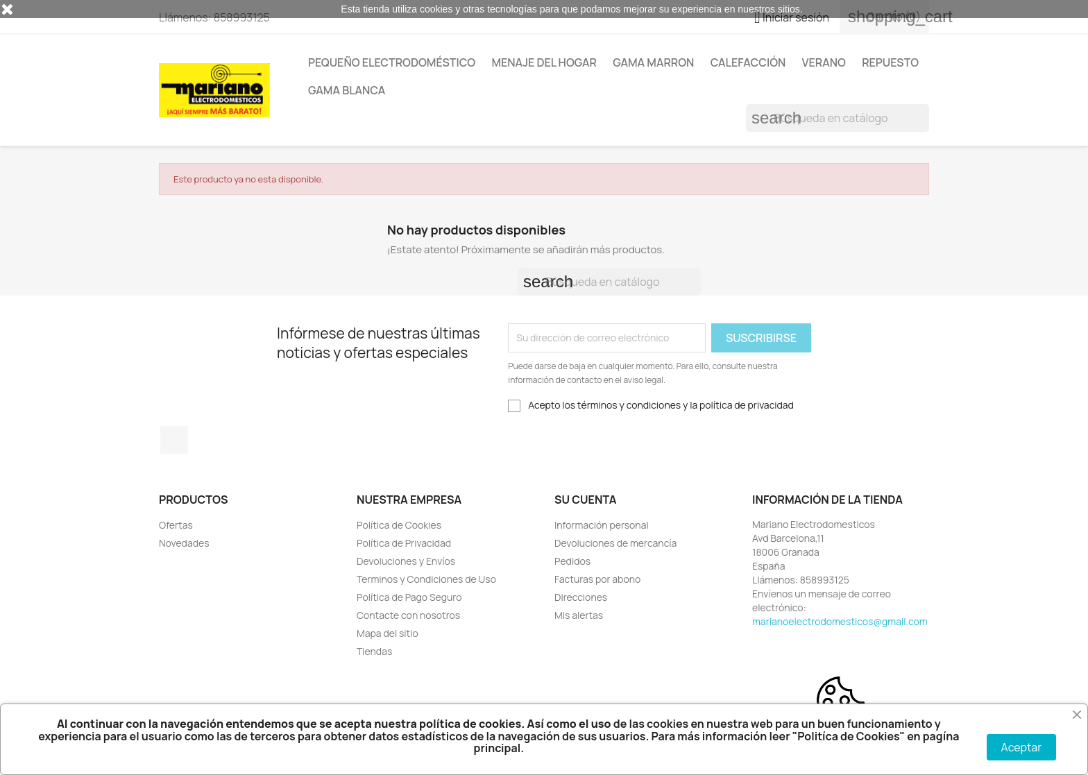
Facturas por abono (597, 579)
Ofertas (176, 524)
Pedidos (572, 561)
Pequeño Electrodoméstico (391, 62)
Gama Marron (653, 62)
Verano (824, 62)
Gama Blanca (346, 90)
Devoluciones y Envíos (406, 561)
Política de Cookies (399, 524)
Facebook (174, 440)
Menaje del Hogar (544, 62)
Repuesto (890, 62)
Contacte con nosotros (408, 615)
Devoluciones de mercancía (615, 543)
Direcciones (580, 597)
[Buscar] (837, 118)
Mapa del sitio (387, 633)
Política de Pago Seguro (409, 597)
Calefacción (748, 62)
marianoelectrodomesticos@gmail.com (840, 621)
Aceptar (1021, 747)
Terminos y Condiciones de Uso (426, 579)
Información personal (601, 524)
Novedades (184, 543)
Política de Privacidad (404, 543)
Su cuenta (585, 499)
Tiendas (374, 651)
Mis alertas (578, 615)
